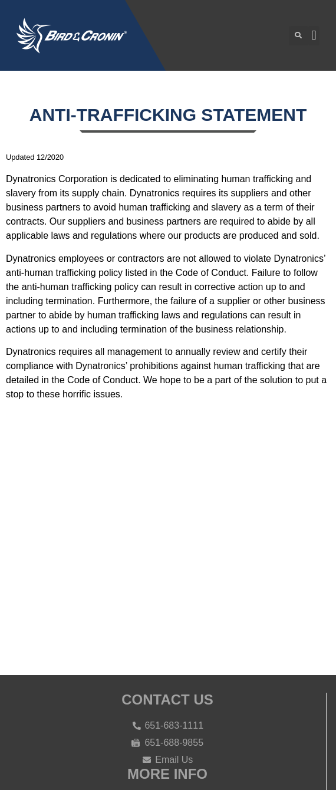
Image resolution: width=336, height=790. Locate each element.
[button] (298, 35)
